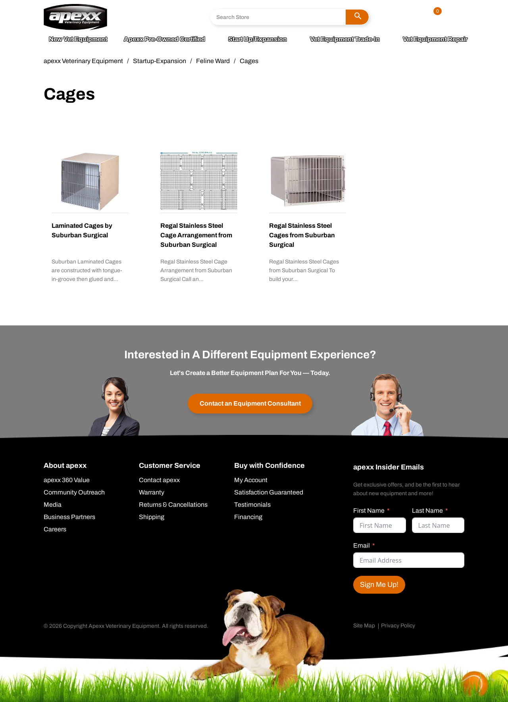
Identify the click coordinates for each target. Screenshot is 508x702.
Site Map (364, 626)
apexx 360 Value (67, 480)
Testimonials (252, 505)
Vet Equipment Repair (435, 39)
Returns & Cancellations (173, 505)
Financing (248, 517)
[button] (357, 17)
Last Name (427, 510)
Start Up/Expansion (257, 39)
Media (53, 505)
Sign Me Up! (379, 585)
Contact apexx (159, 480)
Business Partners (69, 517)
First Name (369, 510)
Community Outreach (74, 492)
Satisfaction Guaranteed (268, 492)
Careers (55, 529)
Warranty (151, 492)
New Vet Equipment (78, 39)
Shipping (151, 517)
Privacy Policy (398, 626)
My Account (250, 480)
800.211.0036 (146, 11)
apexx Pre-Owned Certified (164, 39)
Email (361, 545)
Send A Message (149, 23)
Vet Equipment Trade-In (345, 39)
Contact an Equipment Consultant (250, 403)
